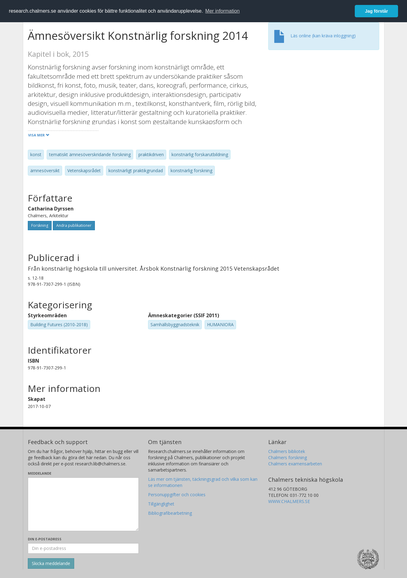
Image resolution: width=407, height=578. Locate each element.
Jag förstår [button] (376, 11)
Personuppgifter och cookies (177, 494)
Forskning (39, 225)
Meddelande (39, 473)
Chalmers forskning (287, 457)
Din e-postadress (44, 539)
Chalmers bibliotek (286, 451)
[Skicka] (51, 563)
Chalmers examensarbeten (295, 464)
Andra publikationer (73, 225)
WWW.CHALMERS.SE (289, 501)
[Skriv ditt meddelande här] (83, 504)
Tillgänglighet (161, 504)
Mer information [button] (222, 11)
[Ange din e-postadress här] (83, 548)
